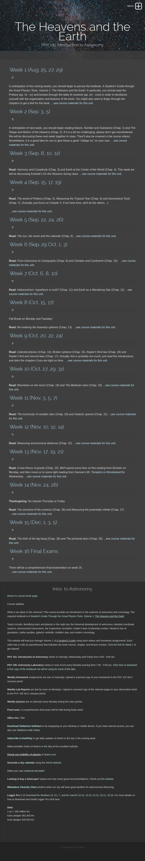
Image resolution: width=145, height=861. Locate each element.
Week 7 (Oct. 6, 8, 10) (34, 273)
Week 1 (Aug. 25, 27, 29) (36, 70)
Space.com (50, 754)
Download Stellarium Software (24, 726)
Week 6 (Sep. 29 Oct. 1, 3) (38, 244)
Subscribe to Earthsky (19, 738)
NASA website (53, 762)
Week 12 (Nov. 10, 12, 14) (37, 427)
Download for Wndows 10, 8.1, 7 (43, 795)
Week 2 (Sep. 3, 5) (30, 111)
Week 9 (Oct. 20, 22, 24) (36, 336)
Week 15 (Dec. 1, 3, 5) (33, 522)
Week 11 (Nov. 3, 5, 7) (33, 398)
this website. (107, 779)
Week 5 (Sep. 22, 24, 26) (36, 220)
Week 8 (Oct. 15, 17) (32, 302)
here (57, 799)
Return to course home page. (22, 596)
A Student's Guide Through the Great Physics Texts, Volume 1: (62, 616)
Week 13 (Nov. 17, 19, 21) (37, 451)
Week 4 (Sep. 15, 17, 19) (35, 182)
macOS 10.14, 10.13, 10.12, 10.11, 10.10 (91, 795)
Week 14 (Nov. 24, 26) (34, 485)
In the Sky (46, 746)
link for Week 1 (125, 644)
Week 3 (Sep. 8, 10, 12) (35, 153)
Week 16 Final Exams (34, 551)
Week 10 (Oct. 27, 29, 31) (37, 369)
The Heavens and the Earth (109, 616)
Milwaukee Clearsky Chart (22, 787)
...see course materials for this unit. (72, 103)
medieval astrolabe (34, 770)
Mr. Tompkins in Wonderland (104, 472)
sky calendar (27, 762)
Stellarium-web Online (28, 730)
